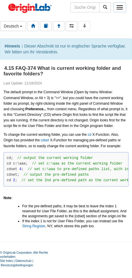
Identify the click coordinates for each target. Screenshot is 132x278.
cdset (45, 140)
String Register (33, 226)
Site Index (6, 260)
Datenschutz (23, 260)
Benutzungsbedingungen (17, 265)
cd (89, 135)
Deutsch (13, 26)
